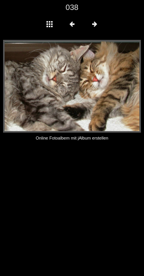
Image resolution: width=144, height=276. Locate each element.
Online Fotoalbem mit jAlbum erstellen (72, 138)
